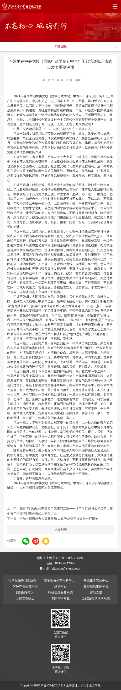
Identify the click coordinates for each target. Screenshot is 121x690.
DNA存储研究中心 (24, 586)
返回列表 (60, 529)
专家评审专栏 (60, 598)
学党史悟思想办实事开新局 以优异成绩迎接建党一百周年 (59, 519)
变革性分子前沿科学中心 (60, 580)
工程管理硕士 (25, 598)
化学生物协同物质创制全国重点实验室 (25, 580)
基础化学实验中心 (96, 580)
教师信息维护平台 (96, 586)
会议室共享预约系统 (96, 598)
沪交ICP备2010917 (53, 685)
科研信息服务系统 (60, 592)
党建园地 (60, 47)
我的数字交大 (25, 592)
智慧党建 (96, 592)
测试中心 (60, 586)
